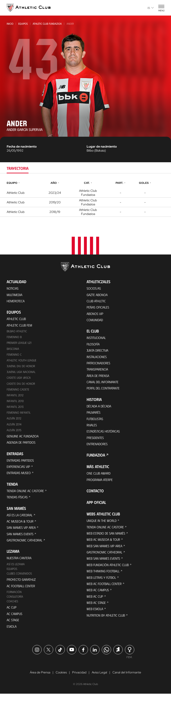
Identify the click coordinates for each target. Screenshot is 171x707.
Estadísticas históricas (105, 438)
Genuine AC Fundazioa (24, 441)
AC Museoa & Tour (21, 529)
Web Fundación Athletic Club (109, 576)
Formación (14, 603)
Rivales (92, 431)
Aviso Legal (99, 686)
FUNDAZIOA (96, 463)
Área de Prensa (99, 380)
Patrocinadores (99, 367)
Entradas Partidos (22, 466)
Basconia (13, 351)
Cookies (61, 686)
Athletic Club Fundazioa (47, 23)
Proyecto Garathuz (23, 590)
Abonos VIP (96, 315)
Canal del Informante (104, 387)
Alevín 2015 (14, 435)
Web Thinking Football (104, 583)
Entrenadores (98, 451)
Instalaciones (97, 360)
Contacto (95, 499)
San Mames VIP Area (22, 536)
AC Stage (13, 632)
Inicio (10, 23)
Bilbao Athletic (17, 333)
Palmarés (94, 418)
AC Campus (15, 626)
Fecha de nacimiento (22, 146)
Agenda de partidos (22, 448)
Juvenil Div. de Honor (21, 369)
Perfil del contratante (104, 393)
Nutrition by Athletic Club (107, 629)
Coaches (12, 613)
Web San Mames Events (104, 569)
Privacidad (79, 686)
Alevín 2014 (14, 429)
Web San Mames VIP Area (106, 556)
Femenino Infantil (19, 417)
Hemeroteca (16, 302)
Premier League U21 (20, 345)
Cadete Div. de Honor (21, 387)
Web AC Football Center (105, 596)
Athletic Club (17, 320)
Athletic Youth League (22, 363)
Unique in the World (102, 529)
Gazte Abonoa (98, 295)
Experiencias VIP (19, 473)
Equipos (23, 23)
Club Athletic (97, 302)
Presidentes (96, 445)
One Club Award (99, 481)
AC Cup (12, 619)
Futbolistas (96, 425)
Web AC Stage (97, 616)
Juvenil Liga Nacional (22, 375)
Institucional (97, 340)
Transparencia (98, 373)
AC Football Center (22, 597)
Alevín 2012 (14, 423)
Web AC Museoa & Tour (104, 549)
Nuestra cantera (20, 567)
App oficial (96, 511)
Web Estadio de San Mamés (107, 543)
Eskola (12, 639)
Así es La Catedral (21, 523)
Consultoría (15, 608)
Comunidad (95, 322)
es (151, 7)
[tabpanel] (85, 198)
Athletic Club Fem (20, 326)
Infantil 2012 (15, 399)
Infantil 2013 (15, 411)
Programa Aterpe (101, 488)
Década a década (100, 411)
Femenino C (14, 357)
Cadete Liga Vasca (19, 381)
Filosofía (94, 346)
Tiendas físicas (18, 504)
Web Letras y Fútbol (103, 589)
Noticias (13, 288)
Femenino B (14, 339)
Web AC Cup (95, 609)
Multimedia (15, 295)
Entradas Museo (20, 479)
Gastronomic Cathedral (26, 549)
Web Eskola (95, 623)
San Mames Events (21, 543)
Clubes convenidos (20, 584)
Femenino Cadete (18, 393)
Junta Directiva (98, 353)
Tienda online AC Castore (26, 498)
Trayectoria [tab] (17, 168)
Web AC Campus (98, 603)
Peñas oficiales (99, 308)
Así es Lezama (16, 574)
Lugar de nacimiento (102, 146)
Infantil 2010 (15, 405)
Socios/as (94, 288)
